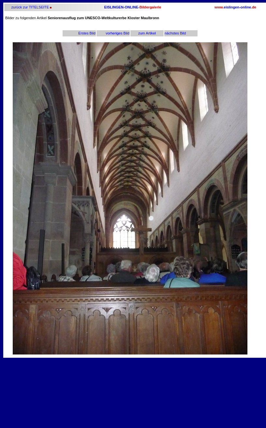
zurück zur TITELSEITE (29, 7)
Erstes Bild (87, 33)
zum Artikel (147, 33)
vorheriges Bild (117, 33)
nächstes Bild (175, 33)
